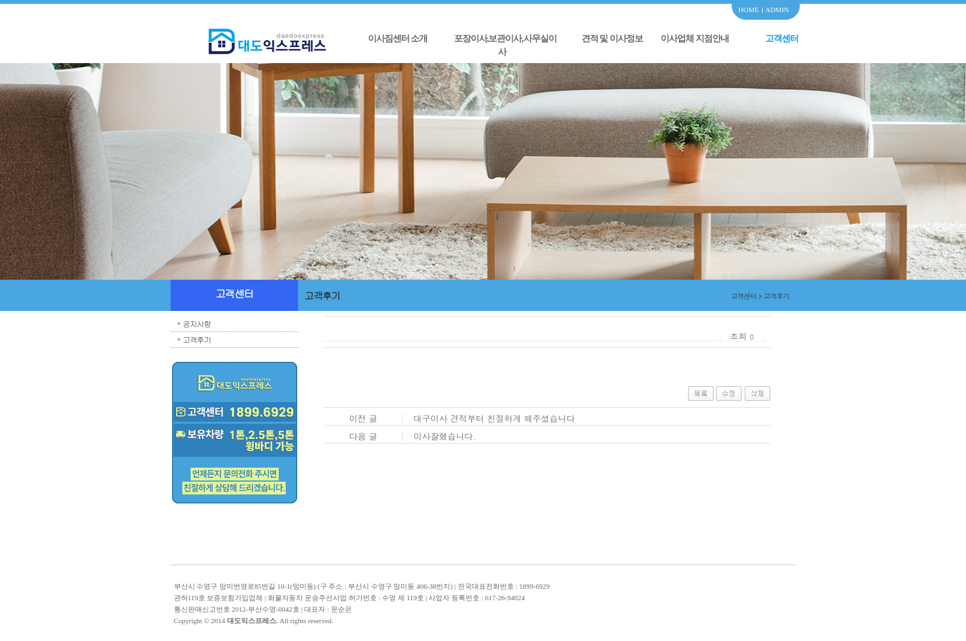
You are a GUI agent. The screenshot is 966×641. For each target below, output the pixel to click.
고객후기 (197, 339)
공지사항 (197, 323)
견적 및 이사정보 (612, 38)
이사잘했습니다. (444, 436)
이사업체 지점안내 (695, 38)
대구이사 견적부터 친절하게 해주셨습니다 (493, 418)
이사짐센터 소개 (398, 38)
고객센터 (781, 38)
